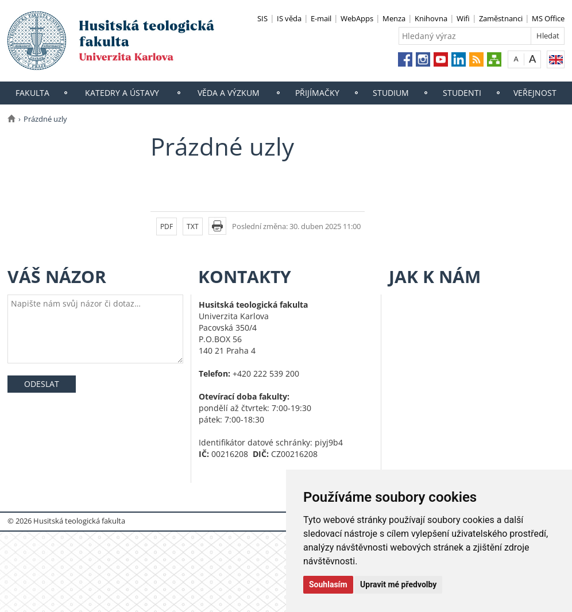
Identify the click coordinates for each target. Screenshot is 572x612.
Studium (391, 92)
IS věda (289, 18)
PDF (166, 226)
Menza (393, 18)
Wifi (463, 18)
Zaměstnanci (501, 18)
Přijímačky (317, 92)
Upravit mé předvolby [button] (398, 584)
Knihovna (431, 18)
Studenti (462, 92)
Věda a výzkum (229, 92)
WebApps (357, 18)
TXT (193, 226)
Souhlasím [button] (328, 584)
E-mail (321, 18)
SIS (262, 18)
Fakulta (32, 92)
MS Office (548, 18)
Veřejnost (534, 92)
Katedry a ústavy (122, 92)
